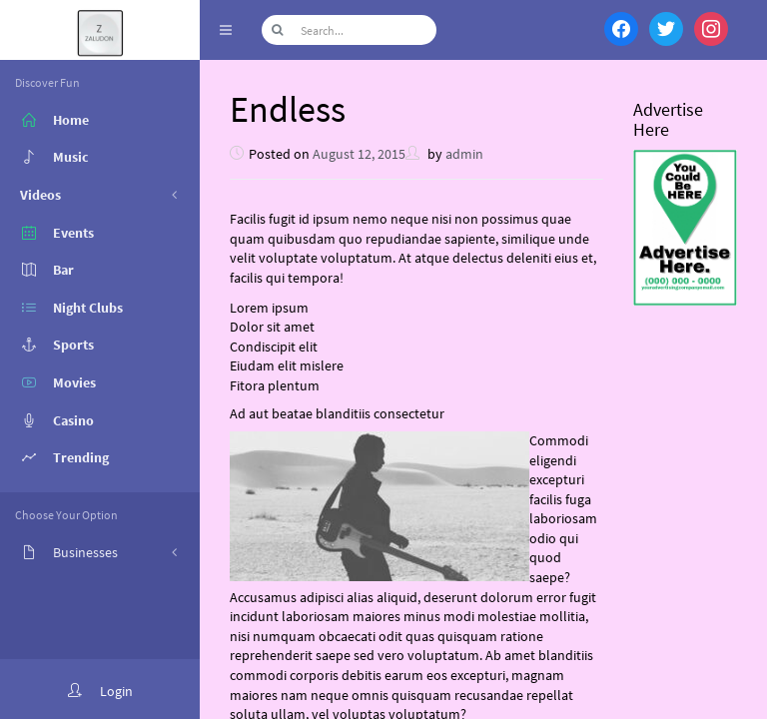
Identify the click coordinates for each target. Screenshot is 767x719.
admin (464, 154)
